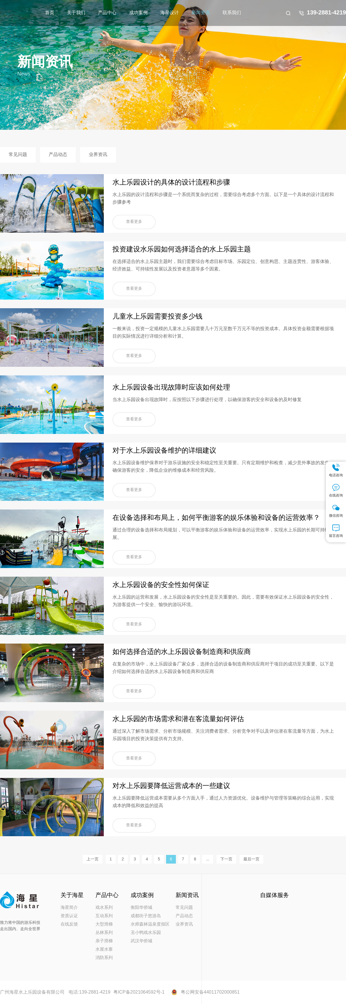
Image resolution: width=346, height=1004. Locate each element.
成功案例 (138, 12)
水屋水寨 (104, 949)
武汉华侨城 (141, 941)
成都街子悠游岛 (146, 916)
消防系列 (104, 958)
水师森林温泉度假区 (150, 924)
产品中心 (107, 12)
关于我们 (76, 12)
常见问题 (18, 154)
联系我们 (232, 12)
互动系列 (104, 916)
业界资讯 (98, 154)
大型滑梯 (104, 924)
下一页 (226, 859)
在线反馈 (69, 924)
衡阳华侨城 (141, 907)
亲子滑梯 (104, 941)
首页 (49, 12)
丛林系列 (104, 932)
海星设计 (169, 12)
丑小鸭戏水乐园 (146, 932)
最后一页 (251, 859)
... (207, 859)
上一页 (92, 859)
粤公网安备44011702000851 (210, 992)
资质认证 (69, 916)
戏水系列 (104, 907)
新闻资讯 (200, 12)
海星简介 (69, 907)
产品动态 (58, 154)
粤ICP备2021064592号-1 (139, 992)
